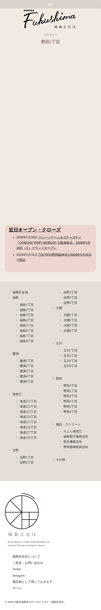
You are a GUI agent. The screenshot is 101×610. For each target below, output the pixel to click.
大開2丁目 (70, 320)
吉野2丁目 (27, 462)
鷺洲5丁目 (27, 381)
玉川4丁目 (70, 366)
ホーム (17, 588)
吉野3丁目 (70, 292)
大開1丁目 (70, 315)
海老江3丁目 (28, 411)
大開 (59, 308)
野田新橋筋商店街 (75, 447)
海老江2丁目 (28, 406)
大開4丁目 (70, 330)
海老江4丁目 (28, 416)
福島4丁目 (27, 320)
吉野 (16, 450)
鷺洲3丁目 (27, 371)
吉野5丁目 (70, 302)
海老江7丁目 (28, 432)
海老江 (17, 394)
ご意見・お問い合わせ (28, 563)
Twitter (17, 569)
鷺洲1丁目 (27, 360)
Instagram (19, 575)
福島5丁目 (27, 325)
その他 (60, 459)
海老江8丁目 (28, 437)
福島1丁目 (27, 304)
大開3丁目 (70, 325)
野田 (59, 378)
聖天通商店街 (72, 441)
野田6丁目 (70, 411)
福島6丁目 (27, 330)
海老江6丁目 (28, 427)
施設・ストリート (68, 424)
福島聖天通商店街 (75, 436)
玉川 (59, 343)
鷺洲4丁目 (27, 376)
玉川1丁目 (70, 350)
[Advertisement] (50, 80)
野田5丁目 (70, 406)
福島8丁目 (27, 341)
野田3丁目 (70, 396)
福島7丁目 (27, 336)
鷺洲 (16, 353)
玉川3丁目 (70, 360)
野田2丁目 (70, 390)
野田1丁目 (70, 385)
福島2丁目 (27, 310)
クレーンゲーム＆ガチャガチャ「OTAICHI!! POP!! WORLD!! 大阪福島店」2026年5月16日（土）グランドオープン (53, 242)
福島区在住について (26, 556)
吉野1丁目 (27, 457)
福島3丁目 (27, 315)
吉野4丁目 (70, 297)
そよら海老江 (72, 431)
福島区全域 (20, 292)
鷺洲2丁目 (27, 366)
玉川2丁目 (70, 355)
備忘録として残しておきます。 (34, 581)
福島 (16, 297)
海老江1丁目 (28, 401)
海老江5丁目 (28, 422)
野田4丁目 (70, 401)
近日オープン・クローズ (35, 229)
